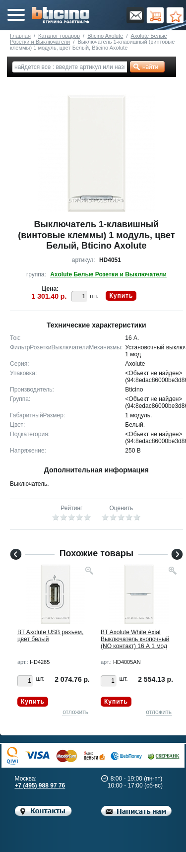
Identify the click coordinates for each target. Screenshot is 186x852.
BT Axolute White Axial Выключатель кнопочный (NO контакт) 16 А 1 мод (135, 639)
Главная (20, 36)
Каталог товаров (59, 36)
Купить (121, 295)
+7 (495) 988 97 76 (40, 785)
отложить (75, 712)
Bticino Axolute (105, 36)
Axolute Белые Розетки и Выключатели (108, 274)
